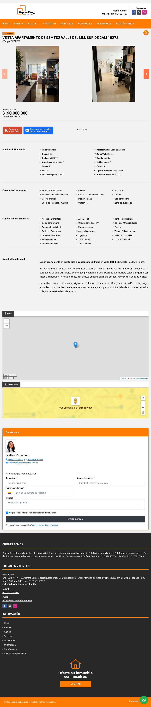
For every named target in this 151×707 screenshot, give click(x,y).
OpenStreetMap (141, 378)
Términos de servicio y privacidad (44, 525)
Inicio (6, 23)
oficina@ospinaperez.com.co (17, 600)
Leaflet (123, 378)
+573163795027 (115, 13)
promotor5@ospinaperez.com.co (23, 463)
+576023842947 (15, 459)
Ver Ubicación (67, 407)
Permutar (49, 23)
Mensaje (10, 497)
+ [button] (7, 321)
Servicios (66, 23)
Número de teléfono (15, 488)
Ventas (19, 23)
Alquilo (33, 23)
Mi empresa (104, 23)
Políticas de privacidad (15, 653)
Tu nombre (11, 478)
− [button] (7, 326)
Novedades (85, 23)
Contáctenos (125, 23)
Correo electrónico (85, 478)
